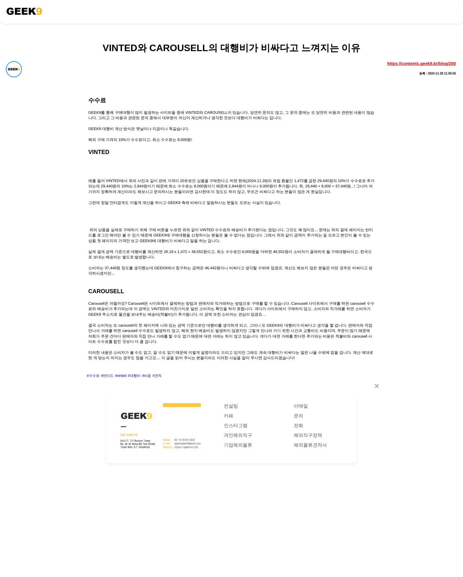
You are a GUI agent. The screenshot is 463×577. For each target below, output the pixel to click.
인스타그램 (235, 425)
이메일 (301, 406)
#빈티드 (107, 376)
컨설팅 (231, 406)
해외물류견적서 (310, 445)
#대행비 (134, 376)
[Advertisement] (231, 514)
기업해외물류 (238, 445)
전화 (298, 425)
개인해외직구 (238, 435)
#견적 (157, 376)
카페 (228, 415)
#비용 (146, 376)
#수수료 (93, 376)
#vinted (120, 376)
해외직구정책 (308, 435)
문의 (298, 415)
